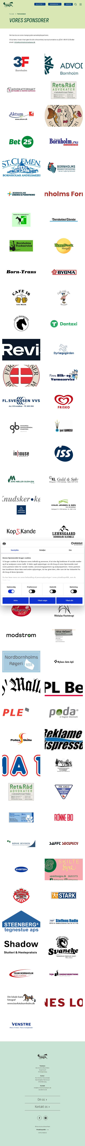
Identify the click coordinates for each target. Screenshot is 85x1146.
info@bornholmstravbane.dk (24, 42)
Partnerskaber (21, 14)
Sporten (68, 4)
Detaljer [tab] (42, 550)
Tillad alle (69, 601)
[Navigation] (80, 4)
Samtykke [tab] (15, 550)
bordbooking (54, 4)
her (9, 580)
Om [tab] (70, 550)
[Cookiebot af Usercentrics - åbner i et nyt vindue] (72, 543)
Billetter (39, 4)
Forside (11, 14)
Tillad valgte (42, 601)
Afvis (16, 601)
